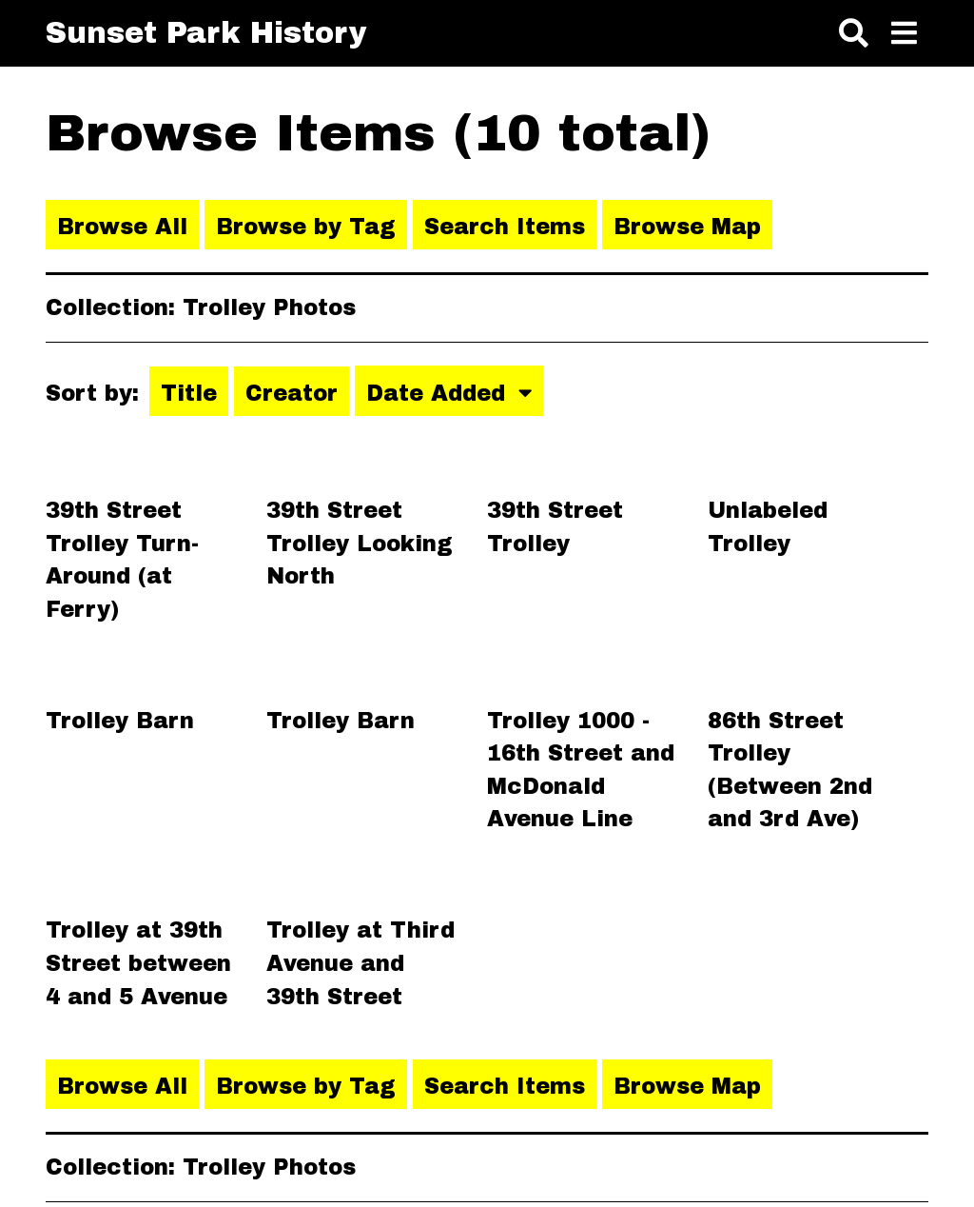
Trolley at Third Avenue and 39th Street (360, 963)
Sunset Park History (206, 33)
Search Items (504, 227)
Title (189, 394)
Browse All (122, 227)
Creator (291, 394)
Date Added (439, 394)
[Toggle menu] (904, 34)
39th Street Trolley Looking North (359, 543)
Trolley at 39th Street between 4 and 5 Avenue (138, 963)
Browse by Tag (306, 227)
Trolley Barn (120, 721)
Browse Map (687, 227)
